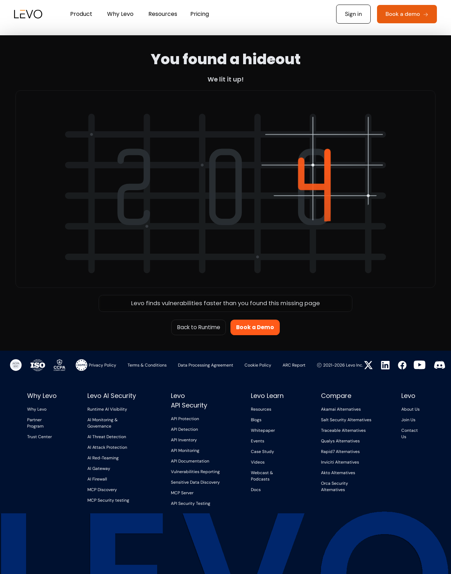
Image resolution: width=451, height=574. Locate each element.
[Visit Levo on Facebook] (401, 365)
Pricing (199, 14)
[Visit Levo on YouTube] (420, 365)
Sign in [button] (353, 14)
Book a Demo (255, 327)
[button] (81, 14)
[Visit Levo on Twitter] (367, 365)
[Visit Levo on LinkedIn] (384, 365)
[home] (24, 14)
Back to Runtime (198, 327)
